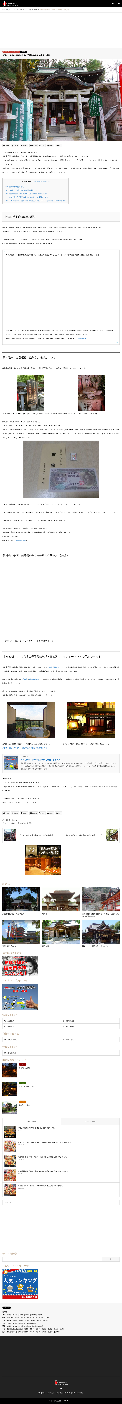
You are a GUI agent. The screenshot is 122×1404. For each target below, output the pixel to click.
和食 (73, 1393)
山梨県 (45, 1320)
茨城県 (47, 1317)
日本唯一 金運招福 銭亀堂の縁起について (23, 190)
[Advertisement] (61, 30)
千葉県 (23, 1317)
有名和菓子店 (13, 1040)
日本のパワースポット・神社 (11, 51)
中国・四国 (6, 1329)
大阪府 (9, 1326)
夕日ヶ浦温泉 (71, 1026)
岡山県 (25, 1329)
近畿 (3, 1326)
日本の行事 (67, 1393)
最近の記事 (32, 1121)
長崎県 (32, 1332)
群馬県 (41, 1317)
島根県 (13, 1329)
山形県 (21, 1315)
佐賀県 (19, 1332)
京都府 (15, 1326)
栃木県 (35, 1317)
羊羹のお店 (70, 1040)
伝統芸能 (59, 1393)
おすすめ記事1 (90, 1121)
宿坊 (30, 823)
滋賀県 (33, 1326)
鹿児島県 (51, 1332)
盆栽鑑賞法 (12, 1053)
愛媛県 (50, 1329)
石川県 (27, 1320)
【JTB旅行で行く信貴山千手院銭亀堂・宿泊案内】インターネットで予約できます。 (36, 201)
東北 (3, 1315)
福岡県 (13, 1332)
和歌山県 (40, 1326)
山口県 (38, 1329)
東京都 (17, 1317)
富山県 (21, 1320)
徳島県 (62, 1329)
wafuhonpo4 (14, 820)
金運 (17, 823)
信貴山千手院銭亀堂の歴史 (14, 187)
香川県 (44, 1329)
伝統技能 (80, 1393)
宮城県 (33, 1315)
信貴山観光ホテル (56, 667)
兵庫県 (21, 1326)
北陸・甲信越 (6, 1320)
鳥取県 (19, 1329)
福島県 (27, 1315)
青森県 (9, 1315)
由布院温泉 (70, 1021)
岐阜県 (33, 1323)
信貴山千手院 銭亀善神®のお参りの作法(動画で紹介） (27, 194)
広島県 (32, 1329)
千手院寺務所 (21, 540)
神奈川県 (10, 1317)
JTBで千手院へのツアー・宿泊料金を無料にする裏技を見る (24, 748)
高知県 (56, 1329)
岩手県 (40, 1315)
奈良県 (23, 51)
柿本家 (25, 679)
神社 (43, 1393)
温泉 (39, 1393)
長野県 (39, 1320)
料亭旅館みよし (35, 679)
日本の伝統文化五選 (56, 1401)
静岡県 (21, 1323)
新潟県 (15, 1320)
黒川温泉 (11, 1021)
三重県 (27, 1323)
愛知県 (15, 1323)
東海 (3, 1323)
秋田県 (15, 1315)
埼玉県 (29, 1317)
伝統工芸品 (50, 1393)
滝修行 (22, 823)
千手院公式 (82, 338)
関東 (3, 1317)
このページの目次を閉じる (41, 181)
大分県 (38, 1332)
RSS (61, 1388)
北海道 (4, 1312)
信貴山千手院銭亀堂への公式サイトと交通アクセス (28, 197)
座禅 (26, 823)
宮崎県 (44, 1332)
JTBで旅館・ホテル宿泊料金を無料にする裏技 (40, 760)
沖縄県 (57, 1332)
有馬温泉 (11, 1026)
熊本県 (25, 1332)
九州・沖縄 (6, 1332)
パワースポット (10, 823)
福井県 (33, 1320)
